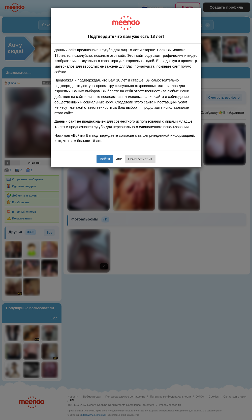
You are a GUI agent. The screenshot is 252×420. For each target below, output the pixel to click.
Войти (105, 159)
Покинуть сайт (140, 159)
